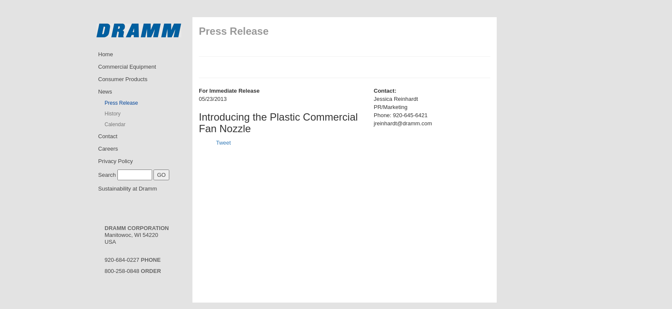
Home (105, 54)
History (112, 114)
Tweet (223, 142)
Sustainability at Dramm (127, 188)
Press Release (121, 103)
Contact (107, 136)
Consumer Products (122, 79)
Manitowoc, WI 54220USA (137, 235)
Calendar (115, 124)
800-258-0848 (133, 271)
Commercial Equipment (127, 67)
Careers (108, 148)
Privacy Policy (115, 161)
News (105, 91)
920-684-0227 (133, 260)
